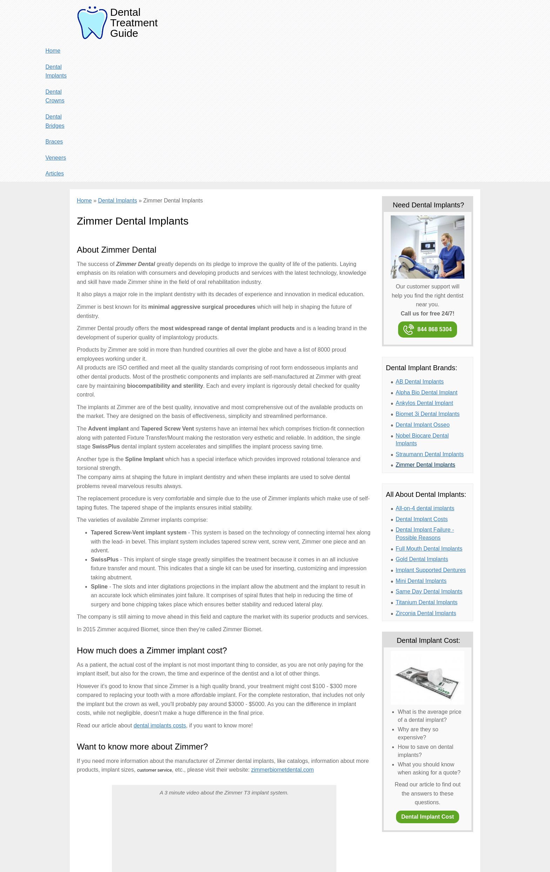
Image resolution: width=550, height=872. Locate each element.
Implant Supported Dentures (431, 431)
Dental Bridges (380, 16)
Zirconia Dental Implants (426, 474)
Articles (467, 16)
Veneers (441, 16)
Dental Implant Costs (422, 380)
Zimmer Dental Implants (425, 326)
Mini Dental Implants (421, 442)
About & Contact (106, 854)
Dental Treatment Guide (134, 22)
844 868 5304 (434, 190)
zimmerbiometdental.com (282, 631)
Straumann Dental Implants (430, 315)
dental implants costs (160, 587)
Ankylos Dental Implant (424, 264)
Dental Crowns (336, 16)
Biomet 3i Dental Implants (428, 275)
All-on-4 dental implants (425, 369)
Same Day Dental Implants (429, 452)
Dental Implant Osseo (423, 286)
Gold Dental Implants (422, 420)
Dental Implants (292, 16)
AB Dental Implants (420, 243)
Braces (415, 16)
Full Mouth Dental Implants (429, 410)
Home (258, 16)
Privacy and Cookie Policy (150, 854)
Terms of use (191, 854)
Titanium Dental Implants (426, 463)
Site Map (215, 854)
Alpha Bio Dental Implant (426, 254)
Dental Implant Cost (427, 678)
